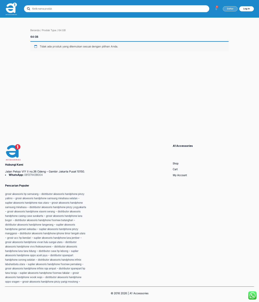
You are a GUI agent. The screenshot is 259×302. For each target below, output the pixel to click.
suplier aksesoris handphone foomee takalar (43, 268)
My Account (180, 163)
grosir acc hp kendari (18, 229)
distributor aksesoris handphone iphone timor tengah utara (42, 225)
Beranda (35, 30)
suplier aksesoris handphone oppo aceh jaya (45, 246)
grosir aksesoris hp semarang (23, 181)
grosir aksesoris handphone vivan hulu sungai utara (49, 233)
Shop (176, 151)
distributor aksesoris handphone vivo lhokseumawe (37, 238)
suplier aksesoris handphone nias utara (41, 190)
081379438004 (34, 162)
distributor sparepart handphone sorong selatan (35, 251)
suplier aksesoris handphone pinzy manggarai (47, 220)
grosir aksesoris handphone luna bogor (45, 207)
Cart (175, 157)
